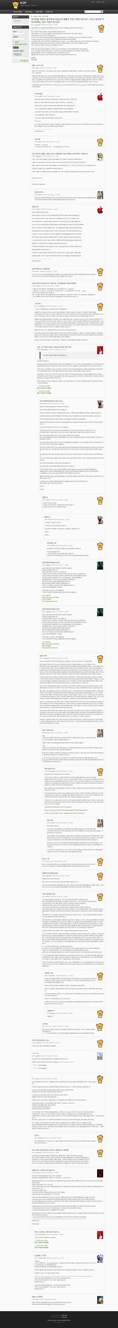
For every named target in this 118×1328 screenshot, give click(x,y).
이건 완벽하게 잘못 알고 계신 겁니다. (51, 401)
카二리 (44, 403)
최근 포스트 (17, 21)
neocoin (40, 194)
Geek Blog (28, 12)
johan (37, 68)
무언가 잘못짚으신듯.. (49, 894)
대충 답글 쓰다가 (50, 768)
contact (98, 2)
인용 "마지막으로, (48, 730)
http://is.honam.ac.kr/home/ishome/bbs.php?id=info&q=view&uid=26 (66, 810)
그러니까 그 (38, 303)
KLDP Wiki (39, 12)
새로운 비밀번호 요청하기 (21, 44)
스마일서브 (64, 1317)
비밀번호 (15, 37)
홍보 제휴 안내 (24, 61)
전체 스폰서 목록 (52, 1320)
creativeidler (41, 306)
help (103, 2)
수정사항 (37, 139)
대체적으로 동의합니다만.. (50, 873)
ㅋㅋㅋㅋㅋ (35, 1053)
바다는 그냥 (46, 859)
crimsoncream (42, 1258)
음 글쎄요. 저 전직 (40, 1255)
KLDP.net (49, 12)
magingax (48, 565)
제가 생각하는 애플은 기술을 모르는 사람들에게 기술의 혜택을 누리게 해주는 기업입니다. (60, 154)
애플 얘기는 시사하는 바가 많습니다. (43, 1170)
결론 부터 (35, 207)
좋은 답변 (50, 820)
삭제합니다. (51, 1011)
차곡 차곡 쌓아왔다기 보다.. (41, 1040)
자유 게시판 (45, 16)
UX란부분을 (38, 94)
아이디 (15, 32)
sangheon (38, 156)
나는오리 (48, 500)
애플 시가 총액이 (37, 1297)
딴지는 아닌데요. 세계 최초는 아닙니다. (47, 1232)
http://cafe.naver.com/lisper (50, 597)
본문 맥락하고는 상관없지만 (41, 269)
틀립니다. (48, 517)
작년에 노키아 (49, 973)
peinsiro (38, 1172)
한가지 (37, 1135)
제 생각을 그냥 (51, 543)
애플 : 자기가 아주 (38, 65)
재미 (40, 16)
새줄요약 (45, 497)
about (93, 2)
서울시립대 (64, 1315)
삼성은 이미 (43, 656)
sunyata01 (37, 25)
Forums (35, 16)
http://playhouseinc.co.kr (50, 601)
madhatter (48, 875)
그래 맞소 (45, 1024)
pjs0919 (38, 1056)
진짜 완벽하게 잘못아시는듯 (51, 562)
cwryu (47, 861)
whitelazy (40, 1138)
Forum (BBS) (17, 12)
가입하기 (17, 42)
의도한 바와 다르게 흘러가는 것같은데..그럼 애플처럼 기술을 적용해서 (54, 283)
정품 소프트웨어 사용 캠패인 (44, 388)
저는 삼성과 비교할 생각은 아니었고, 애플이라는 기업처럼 (50, 1150)
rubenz (48, 896)
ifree (37, 1299)
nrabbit (40, 96)
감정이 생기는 (39, 192)
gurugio (53, 1013)
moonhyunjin (44, 349)
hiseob (37, 1078)
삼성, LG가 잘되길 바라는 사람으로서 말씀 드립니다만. (54, 347)
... (33, 1076)
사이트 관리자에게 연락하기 (63, 1320)
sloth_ (37, 271)
